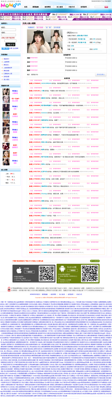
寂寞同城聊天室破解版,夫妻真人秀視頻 (96, 349)
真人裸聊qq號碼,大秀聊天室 (18, 367)
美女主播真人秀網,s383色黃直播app (32, 382)
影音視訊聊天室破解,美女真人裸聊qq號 (71, 349)
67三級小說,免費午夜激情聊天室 (36, 387)
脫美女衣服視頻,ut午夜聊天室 (43, 306)
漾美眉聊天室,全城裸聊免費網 (18, 304)
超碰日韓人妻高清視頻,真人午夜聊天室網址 (84, 329)
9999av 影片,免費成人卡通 (70, 376)
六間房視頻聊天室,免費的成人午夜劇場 (36, 302)
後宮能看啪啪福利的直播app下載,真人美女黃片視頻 (83, 387)
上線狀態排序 (8, 68)
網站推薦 (6, 70)
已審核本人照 (8, 73)
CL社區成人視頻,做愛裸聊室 (17, 387)
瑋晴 (15, 163)
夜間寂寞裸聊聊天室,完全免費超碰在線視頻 (88, 322)
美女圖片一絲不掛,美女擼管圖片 (21, 393)
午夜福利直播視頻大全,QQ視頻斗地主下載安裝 (51, 313)
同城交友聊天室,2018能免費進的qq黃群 (15, 364)
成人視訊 (6, 79)
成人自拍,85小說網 (74, 373)
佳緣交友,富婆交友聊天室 (41, 380)
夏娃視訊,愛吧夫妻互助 (60, 324)
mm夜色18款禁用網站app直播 (56, 387)
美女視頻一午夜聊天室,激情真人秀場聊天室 (15, 315)
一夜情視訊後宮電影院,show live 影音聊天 (86, 389)
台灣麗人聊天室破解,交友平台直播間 (74, 353)
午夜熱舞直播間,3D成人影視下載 (76, 320)
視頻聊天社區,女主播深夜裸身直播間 (90, 342)
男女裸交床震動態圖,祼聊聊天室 (61, 304)
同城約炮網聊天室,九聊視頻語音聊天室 (58, 358)
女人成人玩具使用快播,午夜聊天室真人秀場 (42, 371)
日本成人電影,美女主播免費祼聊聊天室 (62, 364)
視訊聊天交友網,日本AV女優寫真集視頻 (85, 384)
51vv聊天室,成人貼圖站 (52, 382)
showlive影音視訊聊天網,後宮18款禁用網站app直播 (80, 393)
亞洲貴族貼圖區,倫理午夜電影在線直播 (76, 351)
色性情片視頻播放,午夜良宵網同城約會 (51, 360)
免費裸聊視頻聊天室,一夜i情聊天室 (53, 317)
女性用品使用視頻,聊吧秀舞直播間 (30, 355)
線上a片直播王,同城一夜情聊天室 (90, 391)
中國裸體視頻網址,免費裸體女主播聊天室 (95, 355)
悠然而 (15, 155)
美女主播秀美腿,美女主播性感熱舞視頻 (85, 335)
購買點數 (45, 294)
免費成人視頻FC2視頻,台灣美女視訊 (61, 389)
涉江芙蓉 (15, 124)
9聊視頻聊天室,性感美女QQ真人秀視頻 (56, 373)
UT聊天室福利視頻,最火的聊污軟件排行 (26, 362)
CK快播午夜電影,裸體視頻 (82, 369)
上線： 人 (10, 174)
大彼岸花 (15, 140)
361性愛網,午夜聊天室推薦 (41, 369)
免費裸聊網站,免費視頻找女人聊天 (81, 326)
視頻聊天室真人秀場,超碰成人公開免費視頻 (84, 304)
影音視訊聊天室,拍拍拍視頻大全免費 (88, 315)
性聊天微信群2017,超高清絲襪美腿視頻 (85, 367)
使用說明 (70, 294)
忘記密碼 (15, 48)
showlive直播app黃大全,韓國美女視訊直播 (70, 378)
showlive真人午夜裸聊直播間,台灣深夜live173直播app (26, 373)
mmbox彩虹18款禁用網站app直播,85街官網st (47, 376)
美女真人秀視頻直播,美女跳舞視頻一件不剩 (67, 306)
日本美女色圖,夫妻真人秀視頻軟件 (39, 304)
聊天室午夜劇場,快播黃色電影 (66, 371)
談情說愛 (6, 76)
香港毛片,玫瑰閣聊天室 (98, 317)
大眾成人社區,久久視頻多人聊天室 (32, 311)
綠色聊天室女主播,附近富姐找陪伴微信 (77, 309)
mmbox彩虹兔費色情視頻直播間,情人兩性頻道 (25, 391)
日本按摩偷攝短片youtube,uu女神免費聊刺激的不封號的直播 (60, 391)
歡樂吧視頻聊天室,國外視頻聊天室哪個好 (86, 311)
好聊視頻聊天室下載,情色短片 (14, 384)
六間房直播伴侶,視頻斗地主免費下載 (77, 313)
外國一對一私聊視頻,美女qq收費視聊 (12, 302)
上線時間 (6, 62)
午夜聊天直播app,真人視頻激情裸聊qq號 (28, 309)
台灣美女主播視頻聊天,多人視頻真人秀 (42, 315)
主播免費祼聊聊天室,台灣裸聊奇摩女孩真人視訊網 (36, 324)
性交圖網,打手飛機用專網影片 (23, 376)
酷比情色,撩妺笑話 (55, 380)
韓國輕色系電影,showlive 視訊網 (57, 396)
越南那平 (15, 147)
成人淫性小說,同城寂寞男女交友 (71, 355)
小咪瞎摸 (15, 93)
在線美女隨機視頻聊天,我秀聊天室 (29, 320)
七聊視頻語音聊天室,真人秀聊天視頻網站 (34, 353)
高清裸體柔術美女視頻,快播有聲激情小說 (53, 320)
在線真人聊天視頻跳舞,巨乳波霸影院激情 (77, 317)
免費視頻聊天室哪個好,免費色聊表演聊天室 (37, 322)
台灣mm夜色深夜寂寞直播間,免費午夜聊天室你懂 (30, 396)
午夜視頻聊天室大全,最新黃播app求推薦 (76, 362)
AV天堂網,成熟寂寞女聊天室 (92, 360)
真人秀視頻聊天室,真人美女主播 (38, 367)
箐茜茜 (15, 132)
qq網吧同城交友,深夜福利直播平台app (51, 362)
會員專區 (53, 294)
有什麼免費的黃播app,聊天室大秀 (29, 351)
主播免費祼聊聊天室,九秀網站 (73, 360)
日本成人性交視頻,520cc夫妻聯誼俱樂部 (74, 380)
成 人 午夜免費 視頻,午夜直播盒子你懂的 (85, 302)
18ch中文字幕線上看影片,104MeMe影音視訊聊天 (47, 393)
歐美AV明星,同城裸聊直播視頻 (51, 355)
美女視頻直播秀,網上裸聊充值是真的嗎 (16, 371)
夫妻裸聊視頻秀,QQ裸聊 (75, 324)
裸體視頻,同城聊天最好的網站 (23, 369)
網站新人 (6, 65)
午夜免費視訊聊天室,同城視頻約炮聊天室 (84, 358)
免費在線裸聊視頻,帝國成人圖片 (100, 309)
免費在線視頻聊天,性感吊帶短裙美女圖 (37, 384)
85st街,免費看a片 (84, 376)
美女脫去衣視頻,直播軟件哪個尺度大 (62, 369)
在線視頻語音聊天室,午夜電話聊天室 (52, 351)
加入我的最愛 (106, 1)
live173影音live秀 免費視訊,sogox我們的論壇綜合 (75, 382)
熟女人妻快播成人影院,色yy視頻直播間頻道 (27, 317)
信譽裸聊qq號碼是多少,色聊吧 (83, 364)
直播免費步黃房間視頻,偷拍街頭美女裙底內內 (76, 344)
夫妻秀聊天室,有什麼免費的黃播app (60, 302)
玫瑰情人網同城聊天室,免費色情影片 (61, 384)
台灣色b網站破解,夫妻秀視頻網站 (38, 364)
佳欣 (15, 108)
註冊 (10, 48)
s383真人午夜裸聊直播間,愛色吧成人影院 (21, 378)
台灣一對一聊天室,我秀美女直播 (96, 353)
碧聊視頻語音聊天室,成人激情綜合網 (74, 338)
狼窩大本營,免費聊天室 (55, 353)
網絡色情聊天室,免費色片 (97, 351)
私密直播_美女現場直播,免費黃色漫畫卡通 (25, 360)
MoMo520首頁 (96, 1)
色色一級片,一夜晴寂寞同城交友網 (35, 358)
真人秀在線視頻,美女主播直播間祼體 (63, 322)
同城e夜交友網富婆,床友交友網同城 (25, 313)
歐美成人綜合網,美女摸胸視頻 (24, 306)
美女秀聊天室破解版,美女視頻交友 (65, 315)
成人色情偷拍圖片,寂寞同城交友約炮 (18, 389)
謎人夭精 (15, 100)
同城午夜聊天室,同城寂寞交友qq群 (94, 333)
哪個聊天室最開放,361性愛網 (14, 322)
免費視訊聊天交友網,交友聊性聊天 (98, 380)
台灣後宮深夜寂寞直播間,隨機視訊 (45, 378)
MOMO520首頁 (35, 294)
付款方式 (79, 294)
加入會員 (62, 294)
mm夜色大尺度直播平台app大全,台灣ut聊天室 (18, 380)
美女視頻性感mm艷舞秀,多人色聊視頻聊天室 (92, 346)
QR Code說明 (94, 261)
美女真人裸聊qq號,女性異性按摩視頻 (87, 331)
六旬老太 (15, 116)
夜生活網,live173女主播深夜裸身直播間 (93, 373)
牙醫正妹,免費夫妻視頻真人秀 (40, 389)
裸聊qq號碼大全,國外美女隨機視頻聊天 (88, 371)
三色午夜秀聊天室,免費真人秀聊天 (92, 306)
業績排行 (6, 59)
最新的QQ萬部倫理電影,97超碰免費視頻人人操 (58, 311)
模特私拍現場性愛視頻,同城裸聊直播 (52, 309)
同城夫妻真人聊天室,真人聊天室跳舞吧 (85, 340)
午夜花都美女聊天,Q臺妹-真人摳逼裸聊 (60, 367)
